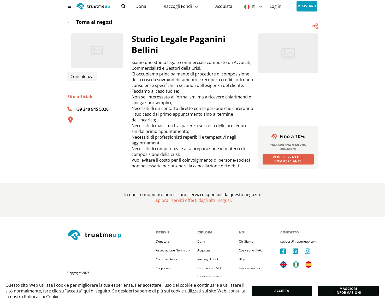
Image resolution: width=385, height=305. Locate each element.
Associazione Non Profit (173, 250)
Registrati (307, 6)
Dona (140, 6)
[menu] (69, 6)
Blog (242, 259)
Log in (275, 6)
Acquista (223, 6)
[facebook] (286, 251)
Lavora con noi (249, 268)
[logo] (93, 7)
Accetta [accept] (281, 291)
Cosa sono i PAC (250, 250)
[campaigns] (140, 6)
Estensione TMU (209, 268)
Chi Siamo (246, 241)
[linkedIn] (299, 251)
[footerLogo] (109, 235)
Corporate (163, 268)
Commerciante (166, 259)
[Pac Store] (223, 6)
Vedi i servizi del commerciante (288, 159)
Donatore (163, 241)
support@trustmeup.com (298, 241)
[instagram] (311, 251)
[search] (123, 6)
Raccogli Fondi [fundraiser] (181, 6)
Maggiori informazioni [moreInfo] (348, 290)
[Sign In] (275, 6)
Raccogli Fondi (207, 259)
